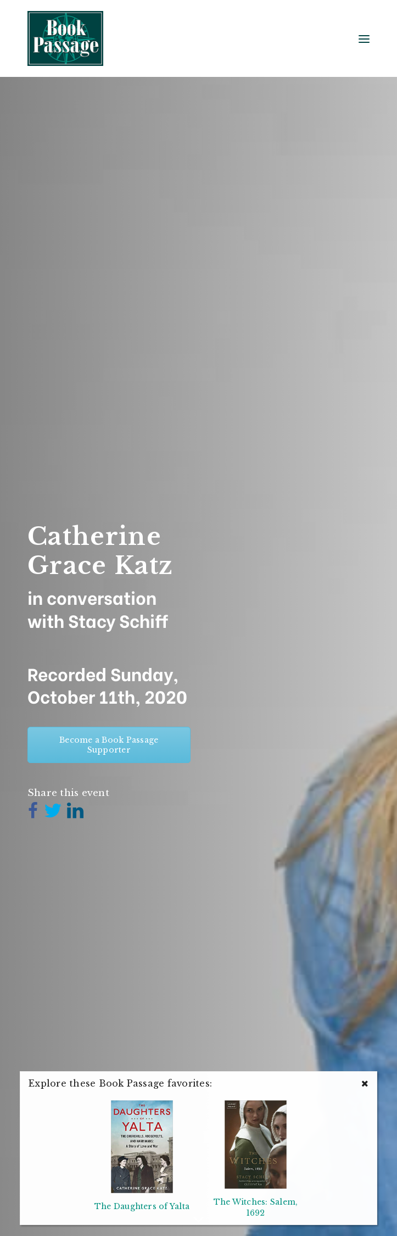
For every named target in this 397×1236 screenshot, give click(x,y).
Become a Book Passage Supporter (108, 745)
